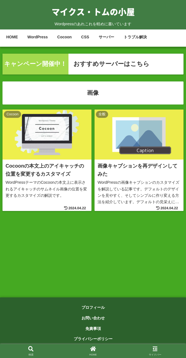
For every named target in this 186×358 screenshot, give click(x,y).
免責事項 (93, 328)
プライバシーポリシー (93, 339)
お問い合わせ (93, 318)
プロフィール (93, 307)
